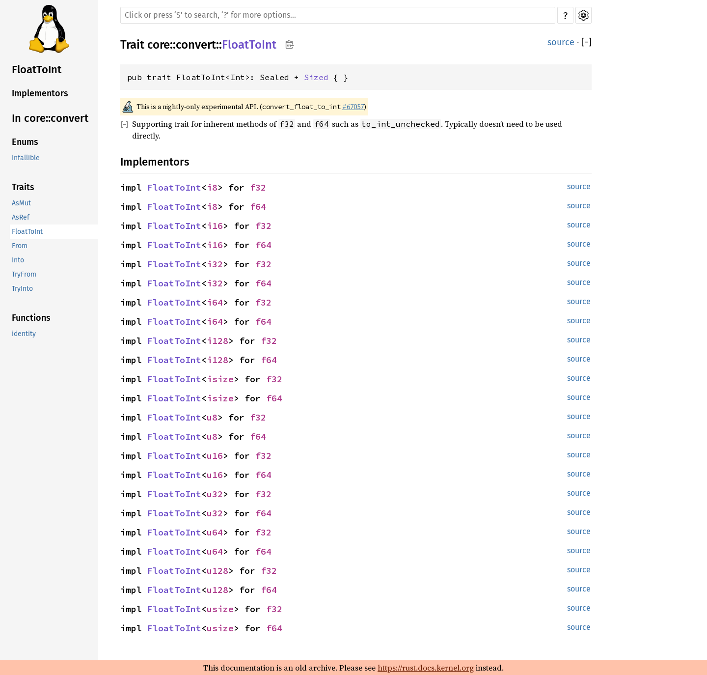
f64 (258, 206)
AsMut (21, 203)
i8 (212, 187)
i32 (215, 264)
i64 (215, 302)
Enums (25, 142)
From (19, 246)
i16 (215, 225)
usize (220, 609)
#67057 (353, 107)
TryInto (22, 288)
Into (18, 260)
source (560, 42)
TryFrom (24, 274)
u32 (215, 494)
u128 (217, 570)
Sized (316, 77)
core (158, 45)
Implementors (40, 93)
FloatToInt (36, 69)
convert (196, 45)
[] (586, 42)
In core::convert (50, 118)
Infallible (26, 158)
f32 (258, 187)
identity (24, 334)
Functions (31, 317)
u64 (215, 532)
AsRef (20, 217)
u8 (212, 417)
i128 (217, 340)
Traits (23, 187)
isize (220, 379)
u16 (215, 455)
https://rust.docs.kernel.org (426, 667)
